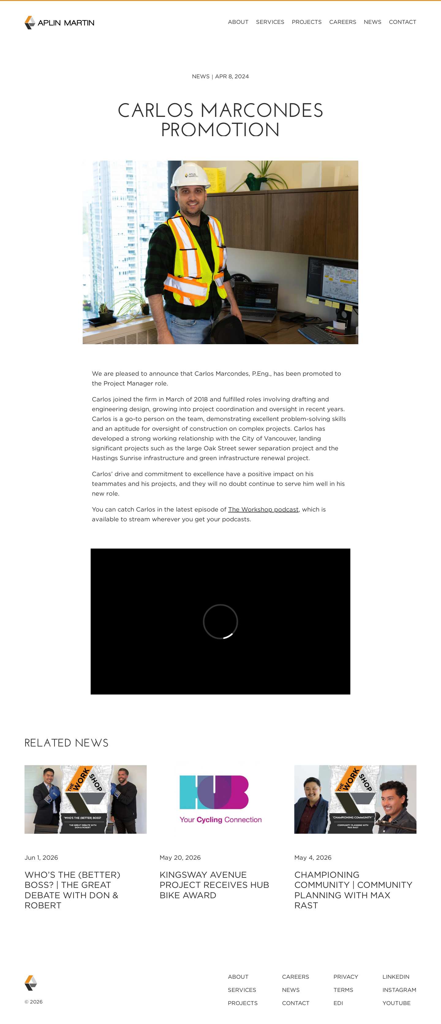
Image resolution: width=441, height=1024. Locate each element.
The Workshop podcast (263, 509)
